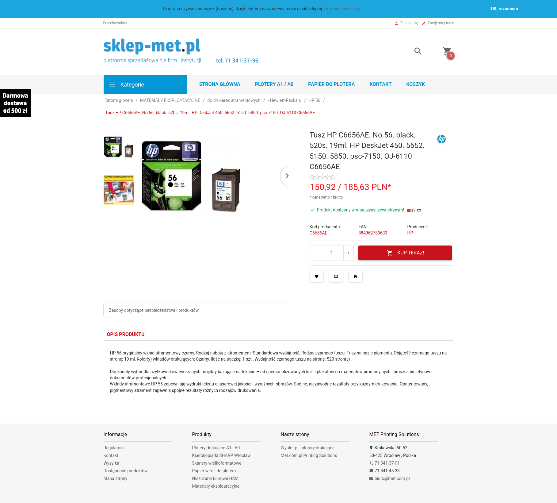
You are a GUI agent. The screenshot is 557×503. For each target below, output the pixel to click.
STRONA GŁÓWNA (219, 84)
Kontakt (380, 84)
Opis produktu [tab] (126, 334)
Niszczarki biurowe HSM (215, 478)
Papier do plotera (331, 84)
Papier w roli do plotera (214, 470)
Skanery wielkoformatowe (216, 463)
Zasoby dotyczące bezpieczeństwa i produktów (154, 310)
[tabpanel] (278, 377)
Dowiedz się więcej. (342, 8)
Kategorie (126, 84)
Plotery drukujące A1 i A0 (216, 447)
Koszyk (415, 84)
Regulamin (114, 447)
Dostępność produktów (126, 470)
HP (410, 232)
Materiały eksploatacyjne (215, 486)
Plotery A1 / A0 (274, 84)
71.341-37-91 (384, 463)
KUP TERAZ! (405, 253)
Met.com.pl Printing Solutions (308, 455)
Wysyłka (111, 463)
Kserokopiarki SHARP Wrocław (221, 455)
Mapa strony (116, 478)
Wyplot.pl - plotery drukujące (307, 447)
